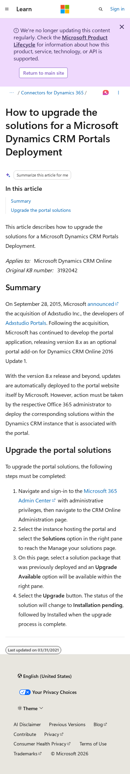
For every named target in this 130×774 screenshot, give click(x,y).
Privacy (51, 734)
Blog (98, 724)
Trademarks (25, 753)
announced (100, 303)
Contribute (25, 734)
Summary (21, 201)
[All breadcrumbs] (11, 92)
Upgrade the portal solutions (41, 210)
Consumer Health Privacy (40, 743)
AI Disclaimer (27, 724)
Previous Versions (67, 724)
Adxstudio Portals (25, 322)
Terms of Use (93, 743)
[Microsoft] (65, 9)
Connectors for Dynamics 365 (52, 92)
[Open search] (101, 9)
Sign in (117, 8)
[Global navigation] (7, 9)
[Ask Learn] (106, 92)
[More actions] (119, 92)
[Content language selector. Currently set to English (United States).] (45, 676)
